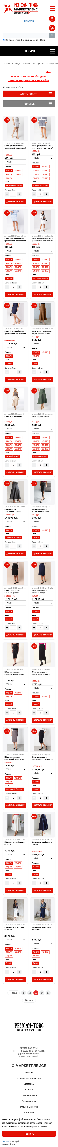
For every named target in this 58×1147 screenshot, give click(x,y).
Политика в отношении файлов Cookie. (27, 1126)
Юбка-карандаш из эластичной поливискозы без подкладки (15, 758)
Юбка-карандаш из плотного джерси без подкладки (13, 673)
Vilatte (26, 329)
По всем (9, 40)
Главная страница (11, 63)
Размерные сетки (29, 1107)
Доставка (29, 1084)
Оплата (29, 1089)
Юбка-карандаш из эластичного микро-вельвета (40, 673)
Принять (29, 1133)
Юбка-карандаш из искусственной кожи (40, 510)
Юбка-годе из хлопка (13, 416)
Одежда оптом (29, 1101)
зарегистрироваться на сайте (28, 80)
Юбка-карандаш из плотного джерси (12, 592)
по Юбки (40, 40)
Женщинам (38, 63)
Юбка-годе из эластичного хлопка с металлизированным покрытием (13, 510)
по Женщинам (24, 40)
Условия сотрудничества (29, 1078)
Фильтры (37, 103)
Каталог (26, 63)
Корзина (5, 1141)
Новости (29, 21)
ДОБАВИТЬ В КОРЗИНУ (15, 202)
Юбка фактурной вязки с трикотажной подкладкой (15, 147)
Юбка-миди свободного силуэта (14, 843)
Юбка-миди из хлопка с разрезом (14, 928)
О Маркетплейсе (29, 1095)
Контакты (29, 1112)
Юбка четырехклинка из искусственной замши (42, 332)
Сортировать (36, 94)
